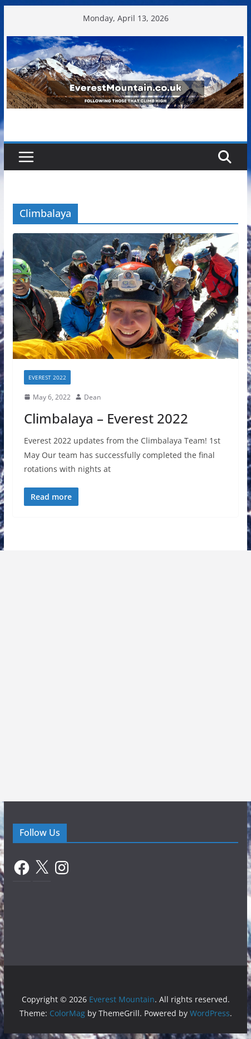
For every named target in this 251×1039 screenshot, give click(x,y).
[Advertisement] (125, 675)
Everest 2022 (47, 377)
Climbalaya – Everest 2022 (106, 418)
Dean (92, 397)
